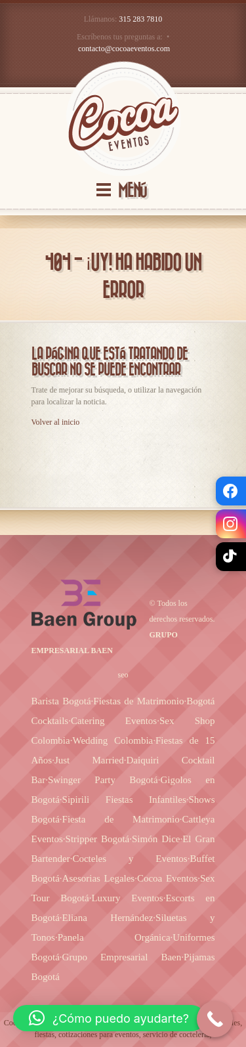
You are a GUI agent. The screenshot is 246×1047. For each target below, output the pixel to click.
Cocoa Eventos (167, 878)
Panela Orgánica (114, 937)
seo (123, 674)
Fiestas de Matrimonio (138, 701)
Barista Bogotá (61, 701)
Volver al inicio (55, 422)
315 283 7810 (140, 19)
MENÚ (132, 191)
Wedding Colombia (112, 740)
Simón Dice (156, 839)
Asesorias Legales (98, 878)
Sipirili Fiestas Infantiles (124, 799)
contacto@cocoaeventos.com (124, 48)
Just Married (89, 760)
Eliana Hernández (108, 917)
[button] (109, 1018)
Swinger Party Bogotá (103, 780)
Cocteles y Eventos (129, 858)
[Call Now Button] (215, 1019)
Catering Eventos (114, 721)
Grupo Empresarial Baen (122, 957)
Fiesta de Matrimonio (121, 819)
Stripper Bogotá (98, 839)
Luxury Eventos (127, 898)
